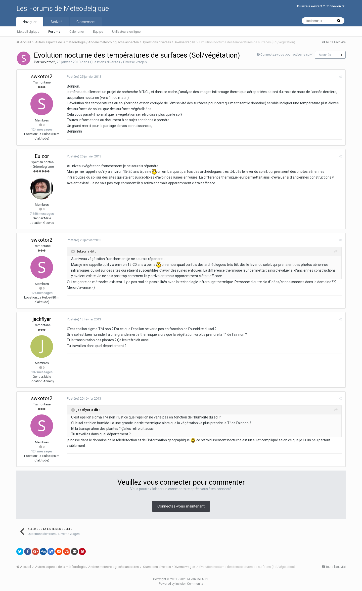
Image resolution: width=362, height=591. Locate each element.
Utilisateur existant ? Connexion (320, 6)
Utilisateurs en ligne (126, 31)
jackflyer (42, 319)
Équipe (98, 31)
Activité (57, 22)
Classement (86, 22)
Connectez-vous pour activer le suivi (286, 54)
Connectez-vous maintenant (181, 506)
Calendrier (76, 31)
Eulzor (42, 156)
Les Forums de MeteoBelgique (62, 8)
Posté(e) (84, 76)
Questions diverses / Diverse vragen (118, 62)
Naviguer (30, 22)
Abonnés (325, 55)
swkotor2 (47, 62)
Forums (54, 31)
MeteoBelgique (28, 31)
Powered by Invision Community (181, 583)
